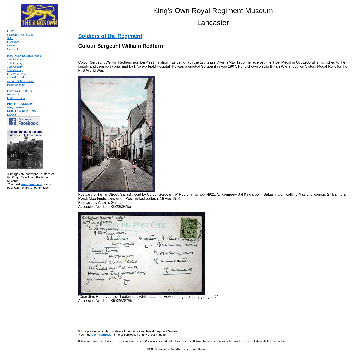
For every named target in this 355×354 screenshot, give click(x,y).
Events (11, 45)
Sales (10, 38)
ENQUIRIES (15, 107)
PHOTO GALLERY (20, 103)
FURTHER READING (21, 111)
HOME (12, 31)
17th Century (15, 59)
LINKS (11, 114)
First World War (16, 74)
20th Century (15, 70)
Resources (13, 94)
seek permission (31, 184)
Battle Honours (16, 84)
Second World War (18, 77)
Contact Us (13, 49)
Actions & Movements (20, 81)
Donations (13, 41)
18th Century (15, 63)
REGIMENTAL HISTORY (24, 55)
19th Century (15, 66)
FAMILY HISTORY (20, 91)
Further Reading (16, 98)
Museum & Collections (21, 34)
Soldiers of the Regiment (110, 36)
